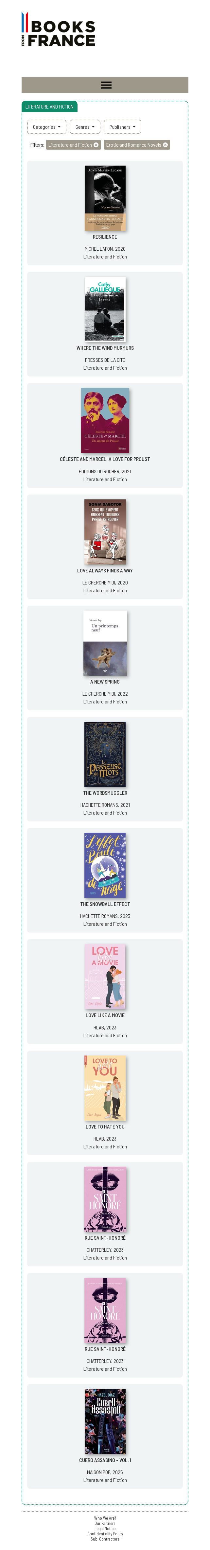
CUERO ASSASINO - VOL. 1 (105, 1460)
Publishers (120, 127)
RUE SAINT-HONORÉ (105, 1237)
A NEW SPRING (105, 681)
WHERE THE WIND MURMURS (105, 348)
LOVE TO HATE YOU (105, 1126)
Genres (83, 127)
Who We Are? (105, 1518)
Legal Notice (105, 1528)
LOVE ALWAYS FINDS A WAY (105, 570)
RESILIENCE (105, 236)
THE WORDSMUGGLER (105, 793)
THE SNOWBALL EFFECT (105, 904)
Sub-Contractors (105, 1539)
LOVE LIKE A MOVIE (105, 1015)
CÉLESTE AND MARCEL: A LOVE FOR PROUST (105, 459)
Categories (45, 127)
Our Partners (105, 1523)
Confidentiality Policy (105, 1533)
